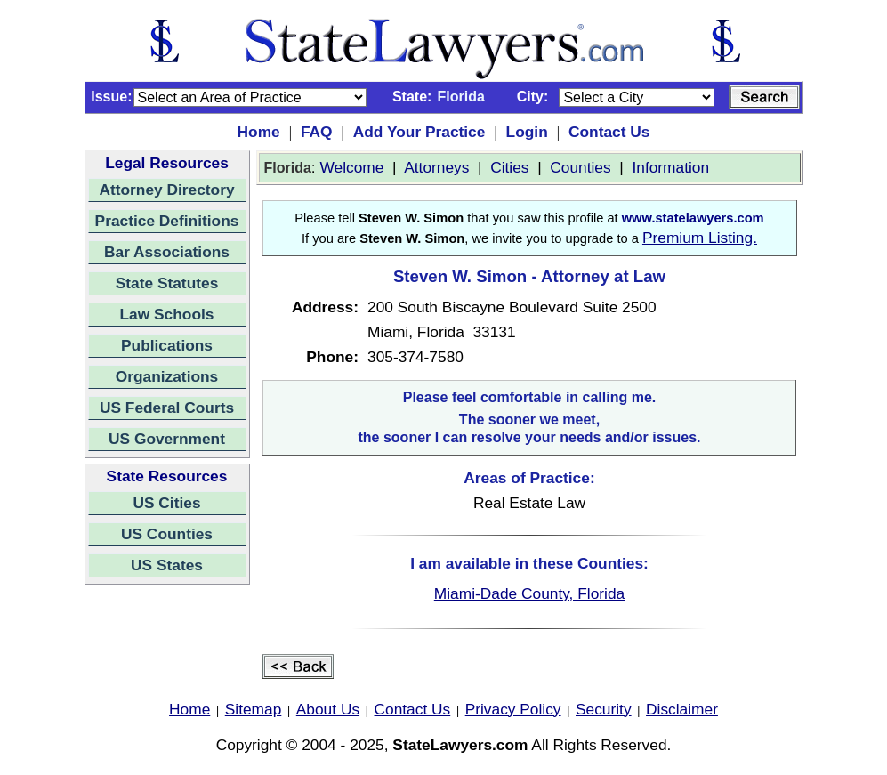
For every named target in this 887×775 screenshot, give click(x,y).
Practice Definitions (167, 221)
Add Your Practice (419, 132)
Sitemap (253, 709)
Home (259, 132)
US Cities (166, 503)
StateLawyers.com (460, 745)
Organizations (167, 376)
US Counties (167, 534)
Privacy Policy (513, 709)
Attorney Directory (166, 189)
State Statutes (167, 283)
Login (527, 132)
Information (670, 167)
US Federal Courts (167, 407)
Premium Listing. (699, 237)
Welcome (351, 167)
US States (167, 565)
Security (604, 709)
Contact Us (608, 132)
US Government (167, 439)
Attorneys (436, 167)
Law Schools (167, 314)
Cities (509, 167)
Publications (167, 345)
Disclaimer (682, 709)
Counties (580, 167)
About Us (327, 709)
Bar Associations (167, 252)
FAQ (317, 132)
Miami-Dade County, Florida (529, 593)
